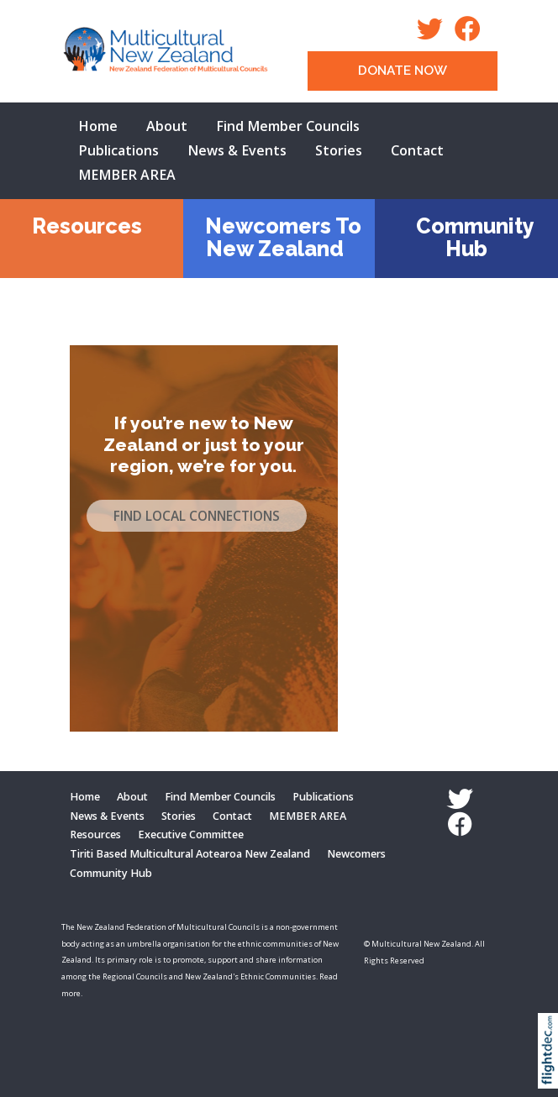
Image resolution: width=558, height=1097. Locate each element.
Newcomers (356, 854)
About (166, 126)
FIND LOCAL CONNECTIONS (196, 516)
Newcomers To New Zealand (283, 237)
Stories (338, 150)
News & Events (237, 150)
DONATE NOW (402, 70)
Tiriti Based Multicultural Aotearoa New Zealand (190, 854)
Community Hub (475, 237)
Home (98, 126)
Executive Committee (191, 834)
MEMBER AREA (127, 174)
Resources (87, 226)
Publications (118, 150)
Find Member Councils (288, 126)
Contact (417, 150)
